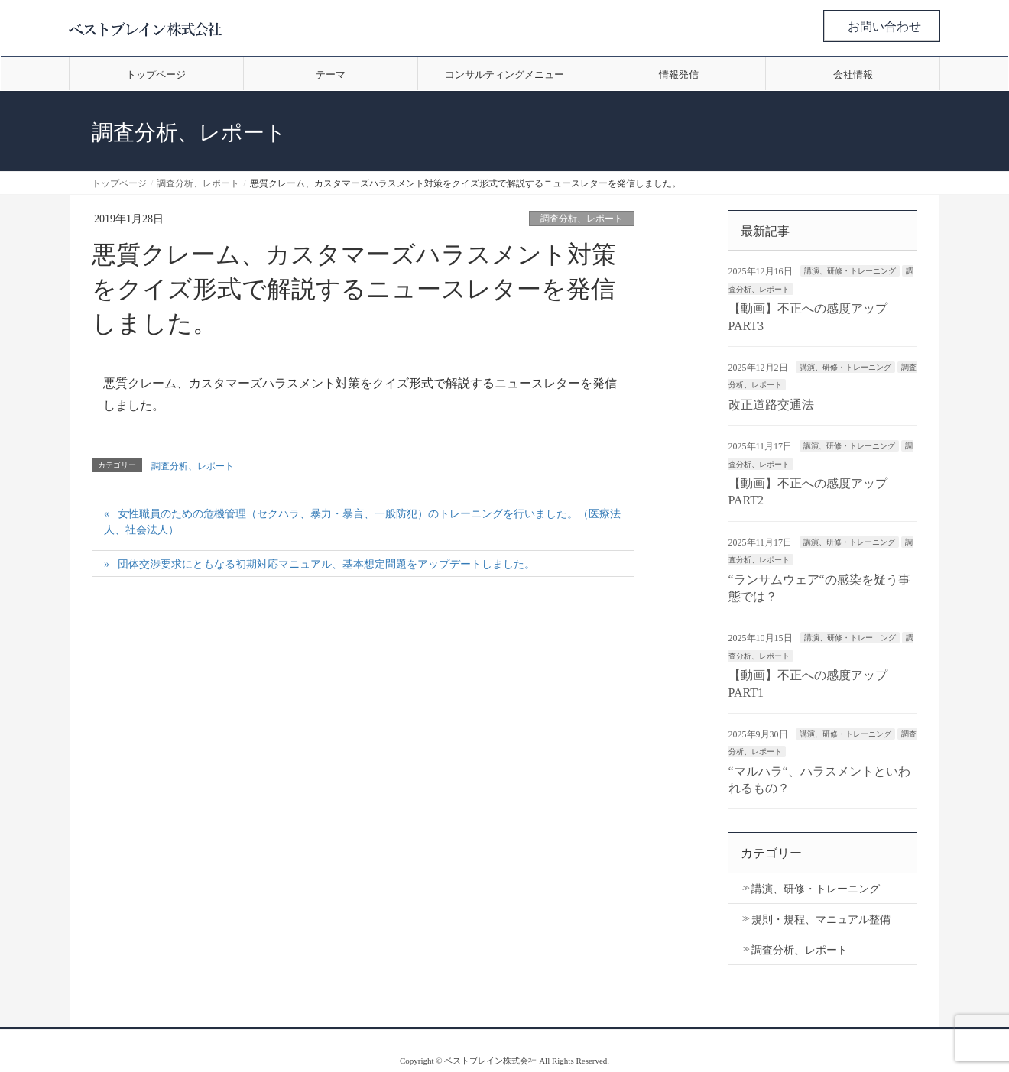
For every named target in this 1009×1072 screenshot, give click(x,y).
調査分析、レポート (581, 218)
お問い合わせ (884, 26)
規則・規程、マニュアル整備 (821, 919)
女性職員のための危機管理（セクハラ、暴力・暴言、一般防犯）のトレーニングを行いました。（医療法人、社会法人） (362, 522)
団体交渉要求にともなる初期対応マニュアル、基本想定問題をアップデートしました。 (326, 564)
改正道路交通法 (771, 404)
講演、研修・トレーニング (850, 271)
